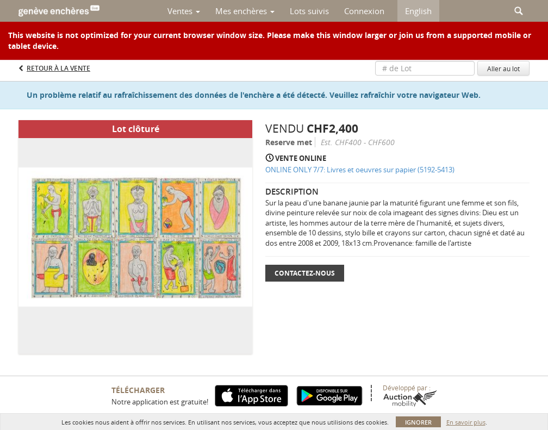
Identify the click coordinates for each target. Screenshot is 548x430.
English (418, 10)
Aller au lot (503, 68)
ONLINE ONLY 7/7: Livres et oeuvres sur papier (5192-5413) (359, 170)
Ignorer (418, 422)
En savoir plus (465, 422)
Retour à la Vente (58, 68)
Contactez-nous (305, 273)
